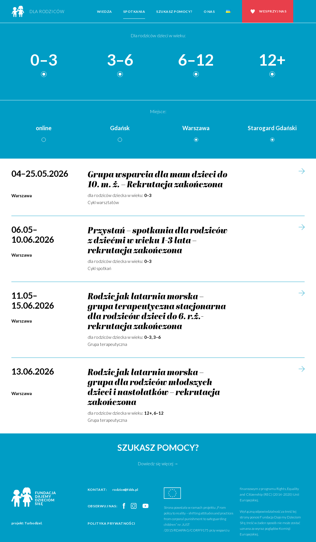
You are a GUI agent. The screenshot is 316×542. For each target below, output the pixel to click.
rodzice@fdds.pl (125, 489)
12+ (272, 60)
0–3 (43, 60)
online (43, 127)
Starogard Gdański (272, 127)
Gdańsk (120, 127)
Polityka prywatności (111, 523)
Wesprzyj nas (272, 11)
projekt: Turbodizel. (26, 523)
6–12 (196, 60)
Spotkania (134, 11)
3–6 (120, 60)
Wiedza (104, 11)
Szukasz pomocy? (174, 11)
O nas (209, 11)
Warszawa (196, 127)
